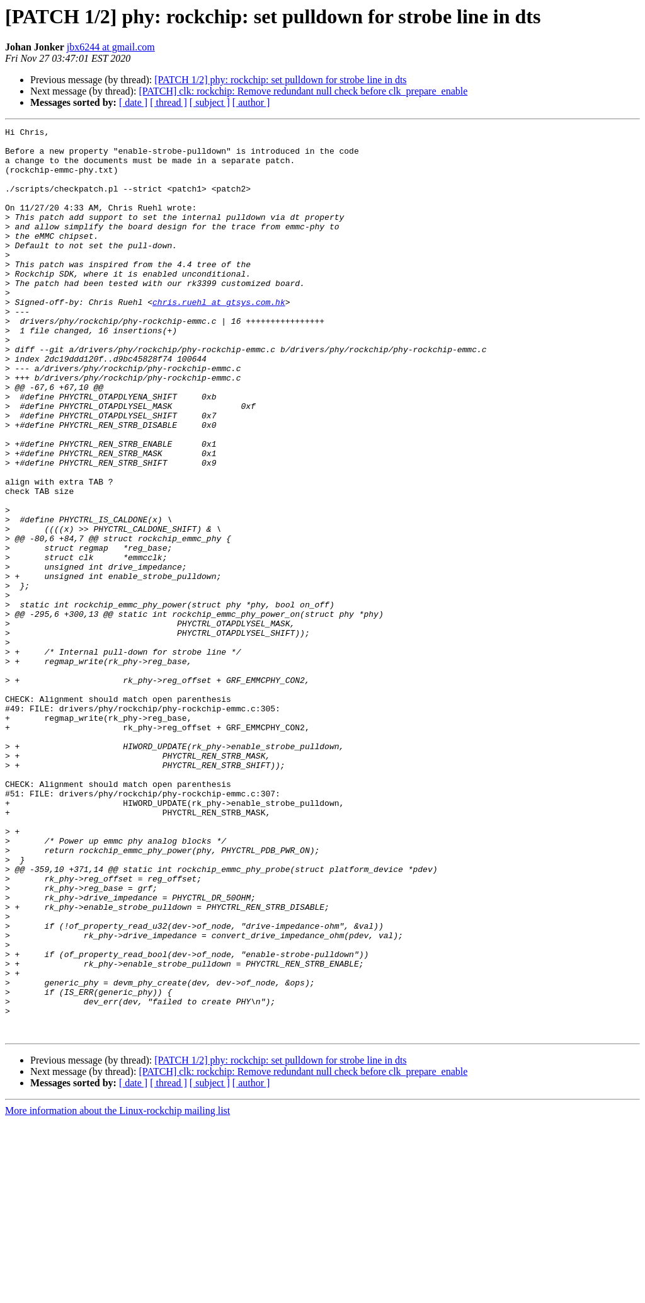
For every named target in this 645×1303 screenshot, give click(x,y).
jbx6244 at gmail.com (111, 47)
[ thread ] (168, 102)
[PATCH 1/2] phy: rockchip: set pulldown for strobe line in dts (280, 79)
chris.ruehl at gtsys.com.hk (218, 337)
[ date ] (133, 102)
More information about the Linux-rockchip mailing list (117, 1292)
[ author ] (251, 102)
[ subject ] (210, 102)
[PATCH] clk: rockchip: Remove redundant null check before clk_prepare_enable (303, 91)
